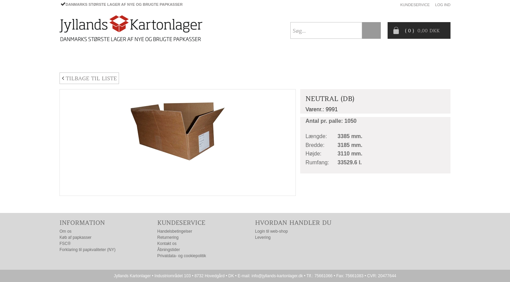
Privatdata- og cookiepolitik (181, 255)
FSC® (65, 243)
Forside (70, 59)
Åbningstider (168, 249)
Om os (65, 231)
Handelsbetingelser (174, 231)
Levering (263, 237)
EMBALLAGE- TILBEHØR (160, 59)
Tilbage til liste (89, 78)
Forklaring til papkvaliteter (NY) (88, 249)
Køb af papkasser (75, 237)
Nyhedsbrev (434, 59)
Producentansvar (373, 59)
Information (82, 223)
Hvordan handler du (293, 223)
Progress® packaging (258, 59)
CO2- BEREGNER (318, 59)
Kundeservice (415, 5)
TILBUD (209, 59)
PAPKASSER (106, 59)
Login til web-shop (271, 231)
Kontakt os (167, 243)
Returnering (168, 237)
